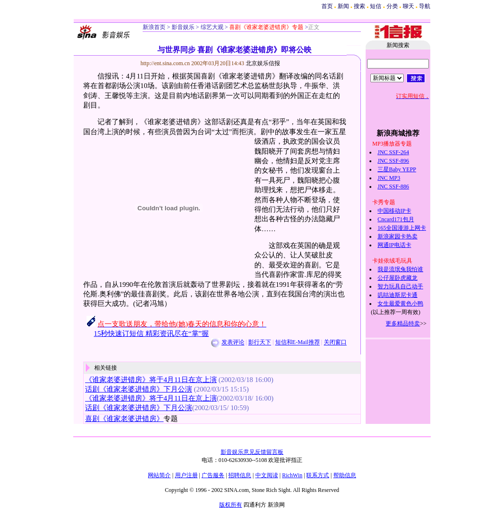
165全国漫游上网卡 (402, 228)
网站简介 (159, 475)
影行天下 (259, 342)
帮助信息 (344, 475)
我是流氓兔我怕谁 (400, 269)
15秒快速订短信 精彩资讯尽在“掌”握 (151, 333)
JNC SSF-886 (393, 186)
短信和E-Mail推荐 (297, 342)
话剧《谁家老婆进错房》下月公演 (138, 389)
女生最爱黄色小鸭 (400, 303)
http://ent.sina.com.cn (166, 63)
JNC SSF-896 (393, 160)
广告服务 (213, 475)
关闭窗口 (335, 342)
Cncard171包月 (396, 219)
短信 (375, 6)
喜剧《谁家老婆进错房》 (124, 418)
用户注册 (186, 475)
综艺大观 (211, 27)
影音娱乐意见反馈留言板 (252, 452)
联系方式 (317, 475)
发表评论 (233, 342)
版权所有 (230, 504)
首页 (327, 6)
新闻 (343, 6)
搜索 (360, 6)
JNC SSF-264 (393, 152)
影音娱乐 (183, 27)
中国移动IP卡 (394, 210)
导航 (424, 6)
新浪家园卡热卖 (397, 236)
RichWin (292, 475)
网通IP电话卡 (394, 245)
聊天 (408, 6)
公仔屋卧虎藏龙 (397, 278)
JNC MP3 (389, 178)
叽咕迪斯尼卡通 (397, 295)
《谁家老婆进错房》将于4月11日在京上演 (151, 379)
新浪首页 (154, 27)
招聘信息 (239, 475)
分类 (392, 6)
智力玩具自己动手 (400, 286)
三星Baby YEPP (397, 169)
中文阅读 (266, 475)
